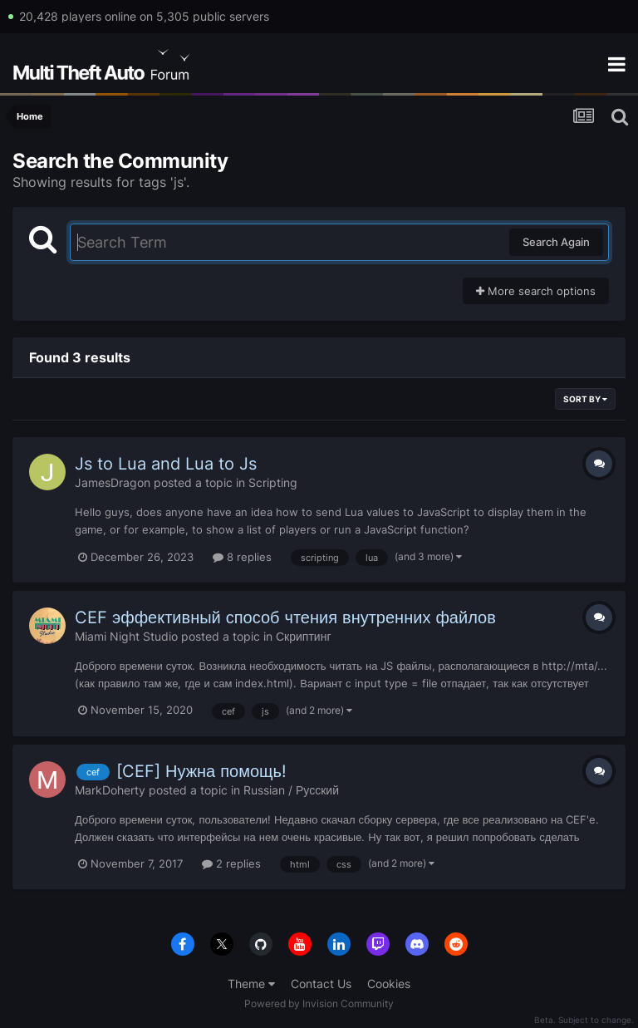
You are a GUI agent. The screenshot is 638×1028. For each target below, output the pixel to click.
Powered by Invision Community (319, 1003)
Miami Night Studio (126, 636)
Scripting (272, 482)
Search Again (556, 241)
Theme (251, 983)
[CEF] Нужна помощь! (201, 771)
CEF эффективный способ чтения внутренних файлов (285, 617)
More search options (536, 291)
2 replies (231, 863)
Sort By (585, 399)
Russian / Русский (291, 790)
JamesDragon (112, 482)
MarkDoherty (110, 790)
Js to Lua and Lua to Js (166, 464)
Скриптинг (303, 636)
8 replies (242, 556)
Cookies (388, 983)
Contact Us (321, 983)
